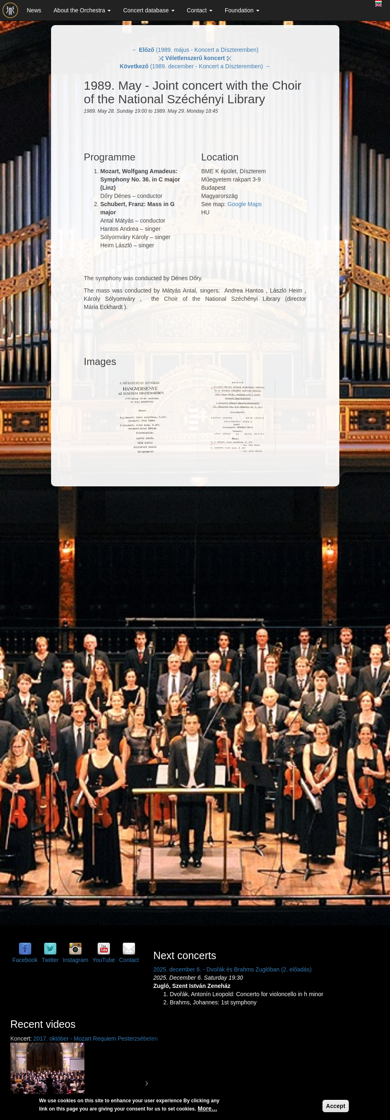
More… (207, 1108)
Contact (200, 10)
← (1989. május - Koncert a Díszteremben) (194, 49)
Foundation (242, 10)
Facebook (24, 960)
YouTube (103, 960)
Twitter (50, 960)
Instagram (75, 960)
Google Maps (244, 204)
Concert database (148, 10)
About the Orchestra (82, 10)
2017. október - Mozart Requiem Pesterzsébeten (95, 1038)
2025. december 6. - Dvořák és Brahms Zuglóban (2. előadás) (232, 969)
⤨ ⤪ (195, 58)
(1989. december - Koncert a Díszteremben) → (195, 66)
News (34, 10)
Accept (336, 1106)
